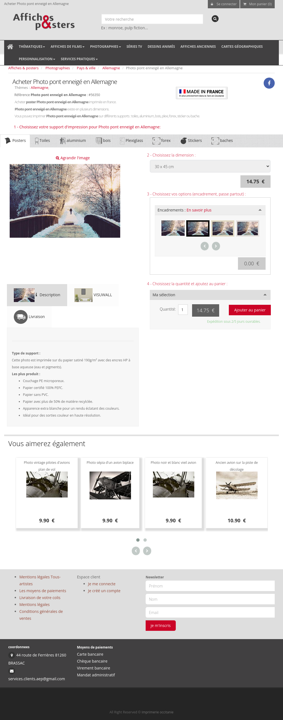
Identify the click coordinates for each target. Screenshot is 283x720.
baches (222, 140)
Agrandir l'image (73, 157)
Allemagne (111, 67)
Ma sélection (164, 294)
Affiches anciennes (198, 46)
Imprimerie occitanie (158, 712)
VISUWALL (93, 295)
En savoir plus (199, 210)
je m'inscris (161, 625)
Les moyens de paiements (42, 590)
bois (103, 140)
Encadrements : (184, 210)
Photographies (105, 46)
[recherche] (215, 18)
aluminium (72, 140)
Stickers (191, 140)
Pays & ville (86, 67)
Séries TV (134, 46)
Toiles (42, 140)
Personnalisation (37, 59)
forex (162, 140)
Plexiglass (131, 140)
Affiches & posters (23, 67)
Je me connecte (102, 583)
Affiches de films (68, 46)
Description (37, 295)
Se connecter (224, 4)
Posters (15, 140)
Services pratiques (79, 59)
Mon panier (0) (257, 4)
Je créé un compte (104, 590)
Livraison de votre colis (40, 597)
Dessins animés (161, 46)
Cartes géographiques (242, 46)
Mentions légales (34, 604)
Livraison (29, 317)
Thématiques (32, 46)
